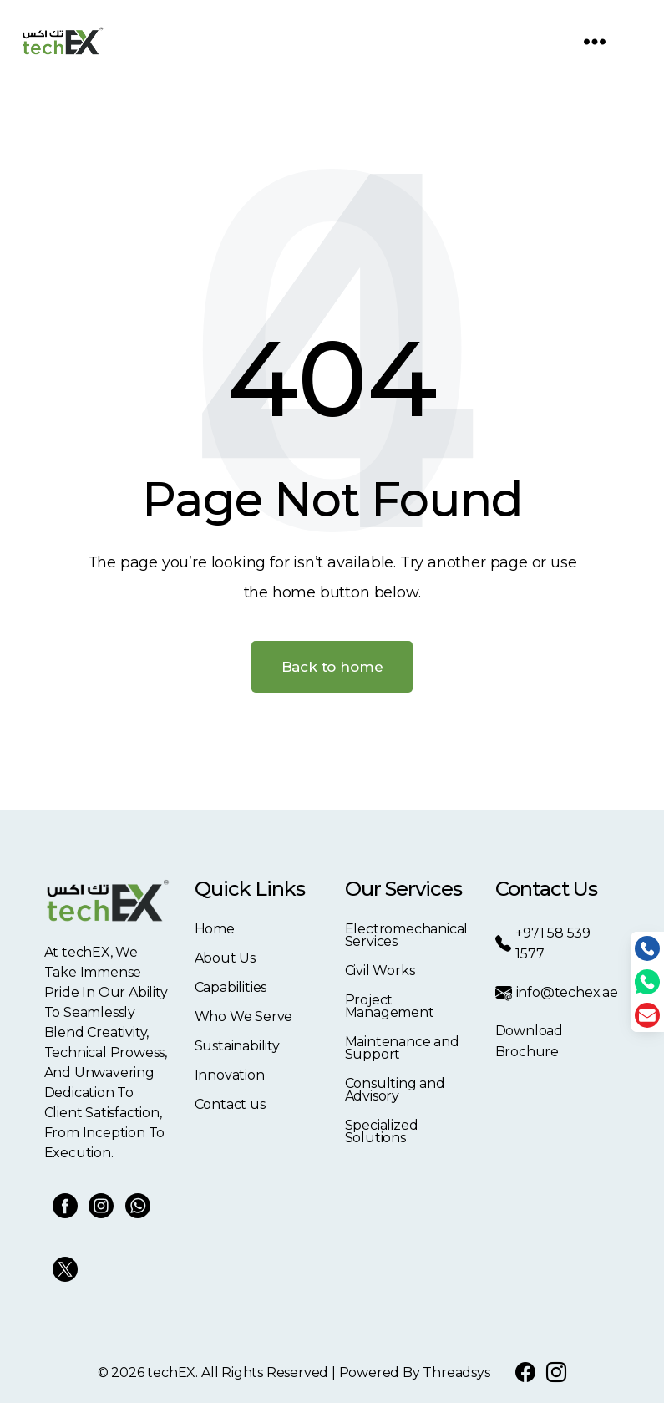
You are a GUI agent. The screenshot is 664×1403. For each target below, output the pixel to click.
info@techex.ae (556, 992)
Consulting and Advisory (395, 1089)
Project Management (389, 1006)
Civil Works (380, 971)
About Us (225, 958)
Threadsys (456, 1372)
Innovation (230, 1075)
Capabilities (231, 987)
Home (215, 929)
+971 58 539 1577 (543, 943)
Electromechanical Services (407, 935)
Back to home (332, 666)
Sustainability (237, 1046)
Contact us (230, 1104)
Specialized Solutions (381, 1131)
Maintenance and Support (402, 1048)
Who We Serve (244, 1016)
